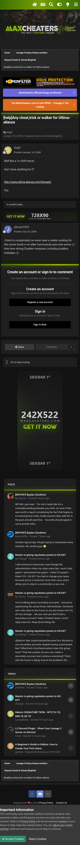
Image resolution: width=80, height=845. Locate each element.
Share (19, 347)
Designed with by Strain (26, 803)
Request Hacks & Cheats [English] (43, 136)
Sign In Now (39, 324)
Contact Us (61, 803)
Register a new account (40, 302)
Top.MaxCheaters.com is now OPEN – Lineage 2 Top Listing (40, 105)
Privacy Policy (46, 803)
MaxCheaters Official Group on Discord (40, 92)
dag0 (9, 132)
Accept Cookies (13, 838)
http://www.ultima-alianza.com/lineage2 (27, 181)
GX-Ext (22, 596)
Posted (27, 152)
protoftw (23, 536)
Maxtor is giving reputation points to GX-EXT (40, 554)
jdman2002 (21, 227)
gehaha (19, 752)
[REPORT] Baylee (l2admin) (30, 494)
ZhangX (22, 558)
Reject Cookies (37, 838)
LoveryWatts (22, 719)
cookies (62, 821)
